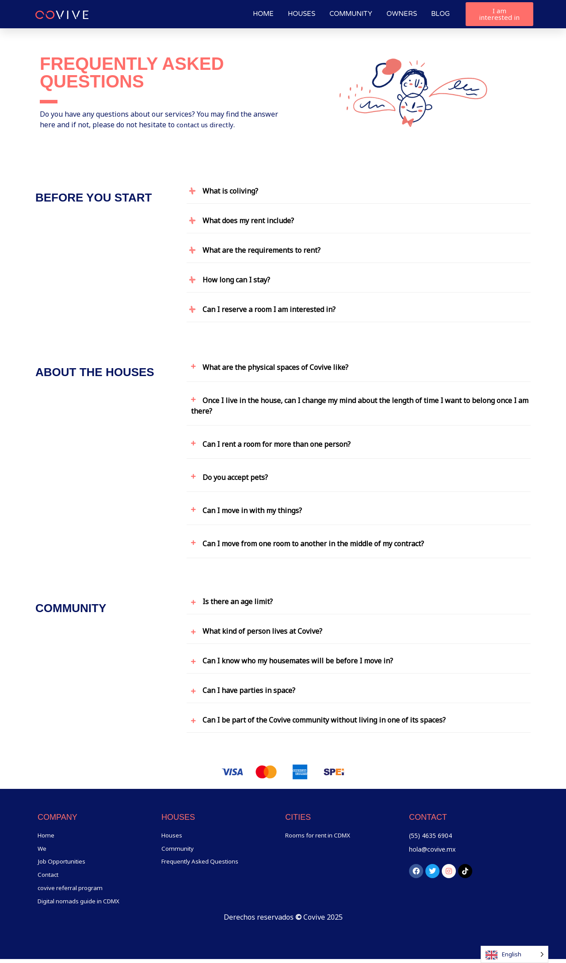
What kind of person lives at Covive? (262, 631)
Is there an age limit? (238, 601)
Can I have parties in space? (249, 690)
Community (350, 14)
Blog (440, 14)
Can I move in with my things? (252, 510)
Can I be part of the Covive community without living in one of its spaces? (324, 720)
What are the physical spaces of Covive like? (275, 367)
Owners (401, 14)
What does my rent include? (248, 220)
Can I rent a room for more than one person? (277, 444)
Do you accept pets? (235, 477)
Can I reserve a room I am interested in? (269, 309)
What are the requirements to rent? (262, 250)
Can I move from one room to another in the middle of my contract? (313, 543)
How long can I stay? (236, 280)
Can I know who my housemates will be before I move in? (298, 661)
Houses (301, 14)
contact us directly (206, 124)
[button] (359, 189)
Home (263, 14)
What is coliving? (230, 191)
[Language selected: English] (514, 954)
